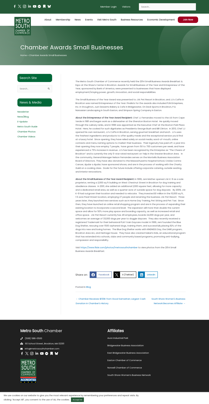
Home (23, 55)
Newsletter (23, 111)
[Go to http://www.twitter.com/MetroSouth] (19, 6)
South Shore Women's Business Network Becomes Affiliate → (168, 299)
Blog (88, 286)
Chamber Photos (26, 131)
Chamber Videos (26, 136)
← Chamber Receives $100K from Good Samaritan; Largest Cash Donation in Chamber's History (111, 299)
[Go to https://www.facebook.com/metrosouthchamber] (14, 7)
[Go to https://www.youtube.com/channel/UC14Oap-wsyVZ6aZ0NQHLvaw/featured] (34, 7)
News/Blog (23, 116)
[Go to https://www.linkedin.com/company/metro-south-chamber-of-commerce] (29, 7)
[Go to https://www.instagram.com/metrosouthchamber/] (24, 7)
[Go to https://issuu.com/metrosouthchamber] (44, 7)
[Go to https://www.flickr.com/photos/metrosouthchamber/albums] (39, 7)
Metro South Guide (27, 126)
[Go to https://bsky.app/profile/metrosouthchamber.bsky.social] (49, 6)
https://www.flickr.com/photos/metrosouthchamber (109, 247)
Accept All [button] (77, 399)
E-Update (22, 121)
